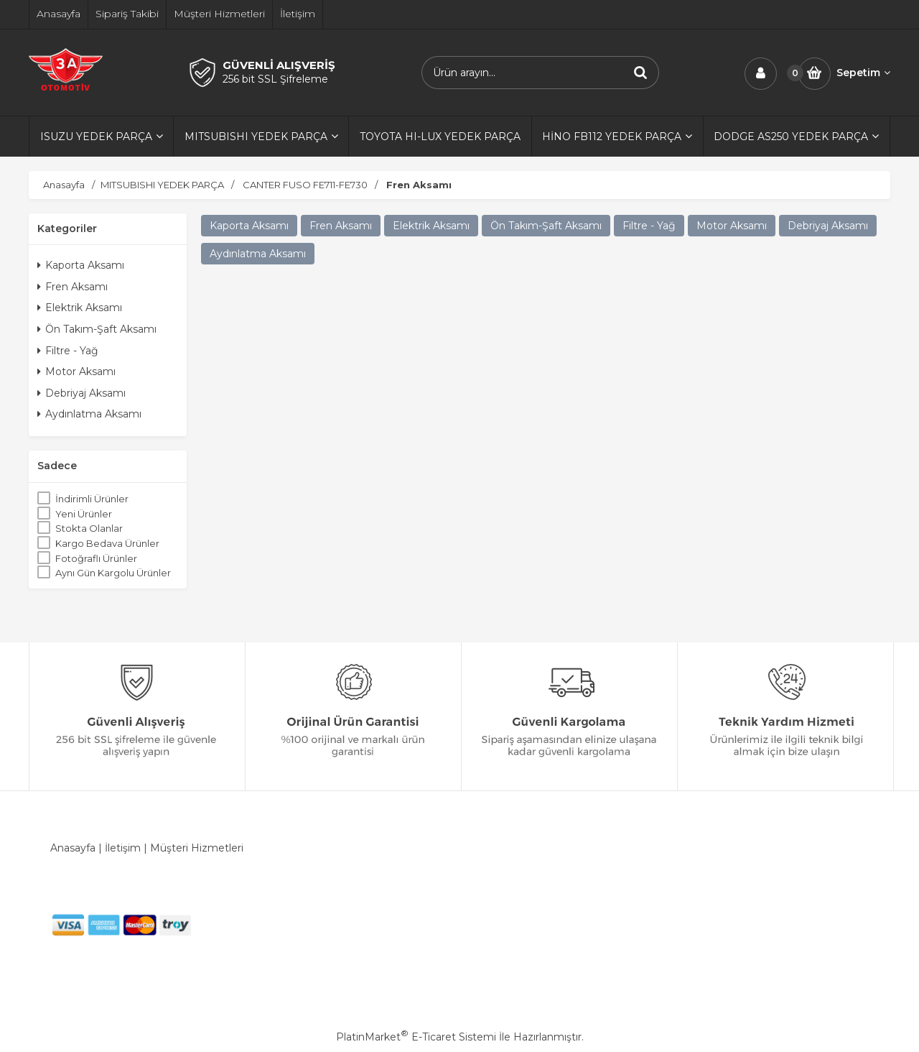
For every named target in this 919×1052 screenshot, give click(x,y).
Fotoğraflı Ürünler (96, 558)
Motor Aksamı (76, 371)
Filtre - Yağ (67, 350)
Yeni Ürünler (83, 514)
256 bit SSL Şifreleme (275, 79)
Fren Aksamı (72, 286)
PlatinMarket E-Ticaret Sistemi (416, 1036)
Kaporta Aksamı (80, 265)
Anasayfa (72, 847)
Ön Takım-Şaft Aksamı (97, 329)
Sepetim (863, 72)
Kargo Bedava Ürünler (107, 543)
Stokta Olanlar (89, 528)
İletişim (123, 847)
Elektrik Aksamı (79, 307)
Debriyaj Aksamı (81, 393)
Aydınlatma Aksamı (89, 413)
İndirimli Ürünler (92, 498)
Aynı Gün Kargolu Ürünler (113, 572)
